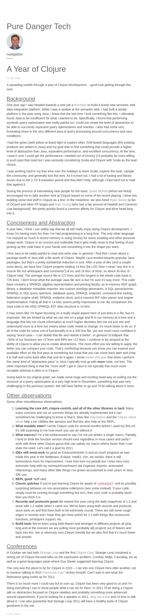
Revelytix (80, 105)
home (10, 58)
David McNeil (98, 191)
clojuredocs (97, 417)
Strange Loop (49, 552)
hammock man (53, 572)
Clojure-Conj (84, 552)
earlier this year (96, 357)
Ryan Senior (118, 200)
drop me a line (100, 597)
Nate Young (63, 204)
